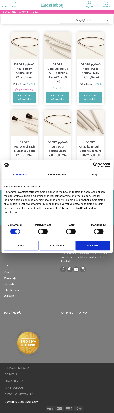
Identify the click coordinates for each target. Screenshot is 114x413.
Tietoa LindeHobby (17, 367)
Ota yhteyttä (14, 381)
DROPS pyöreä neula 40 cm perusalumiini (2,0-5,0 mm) (24, 71)
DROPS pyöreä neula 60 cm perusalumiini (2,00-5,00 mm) (57, 148)
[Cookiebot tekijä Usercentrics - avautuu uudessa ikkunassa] (95, 164)
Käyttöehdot (14, 387)
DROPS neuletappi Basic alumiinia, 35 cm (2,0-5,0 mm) (24, 148)
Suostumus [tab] (20, 174)
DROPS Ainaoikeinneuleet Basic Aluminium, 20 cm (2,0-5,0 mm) (90, 150)
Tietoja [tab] (94, 174)
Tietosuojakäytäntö (19, 394)
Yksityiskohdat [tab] (57, 174)
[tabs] (14, 4)
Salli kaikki (92, 245)
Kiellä (21, 245)
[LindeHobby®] (52, 5)
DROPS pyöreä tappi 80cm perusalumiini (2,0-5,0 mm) (90, 71)
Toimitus (11, 374)
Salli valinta (57, 245)
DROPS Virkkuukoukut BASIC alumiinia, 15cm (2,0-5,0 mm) (57, 73)
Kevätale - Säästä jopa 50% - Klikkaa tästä (20, 12)
